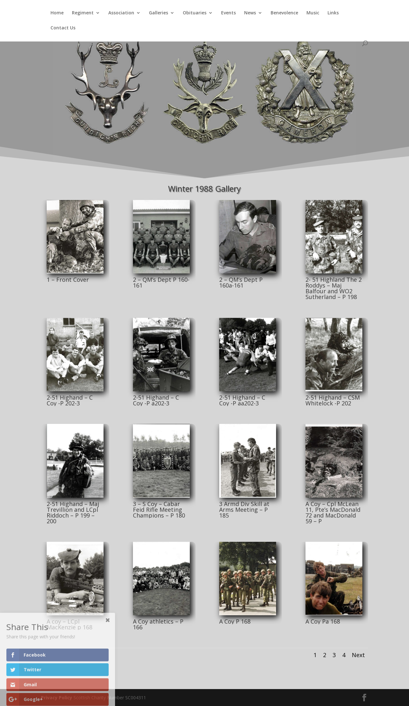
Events (228, 13)
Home (57, 13)
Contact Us (62, 28)
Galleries (158, 13)
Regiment (83, 13)
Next (358, 655)
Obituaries (194, 13)
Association (121, 13)
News (250, 13)
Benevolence (284, 13)
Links (333, 13)
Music (312, 13)
